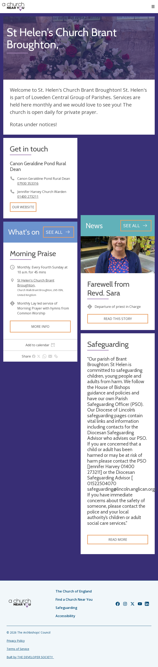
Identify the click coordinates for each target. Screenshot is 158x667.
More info (40, 326)
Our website (23, 207)
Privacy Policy (16, 641)
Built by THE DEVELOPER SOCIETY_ (30, 657)
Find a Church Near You (74, 599)
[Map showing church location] (118, 175)
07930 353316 (27, 183)
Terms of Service (18, 649)
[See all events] (58, 232)
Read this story (118, 318)
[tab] (40, 345)
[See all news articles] (135, 225)
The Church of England (74, 591)
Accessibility (65, 616)
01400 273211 (27, 196)
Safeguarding (66, 607)
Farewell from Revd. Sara (108, 288)
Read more (117, 539)
